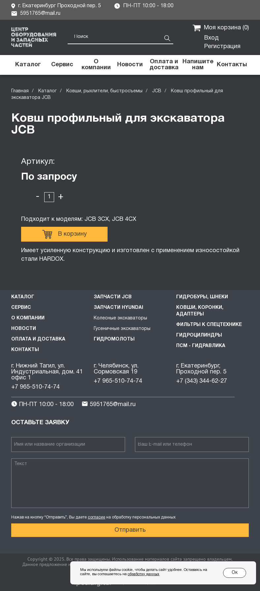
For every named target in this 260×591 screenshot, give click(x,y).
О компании (28, 318)
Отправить (130, 530)
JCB (156, 91)
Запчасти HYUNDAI (118, 308)
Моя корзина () (221, 28)
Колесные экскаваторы (120, 318)
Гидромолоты (114, 339)
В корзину (64, 234)
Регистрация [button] (222, 46)
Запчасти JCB (113, 297)
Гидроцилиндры (199, 335)
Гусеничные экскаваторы (122, 329)
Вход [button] (211, 38)
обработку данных (143, 574)
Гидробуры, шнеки (202, 297)
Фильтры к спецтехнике (209, 325)
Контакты (25, 350)
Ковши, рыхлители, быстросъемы (104, 91)
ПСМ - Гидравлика (200, 346)
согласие (96, 517)
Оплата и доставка (38, 339)
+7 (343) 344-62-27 (201, 381)
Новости (23, 329)
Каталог (47, 91)
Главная (20, 91)
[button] (198, 65)
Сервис (21, 308)
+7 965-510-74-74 (35, 387)
